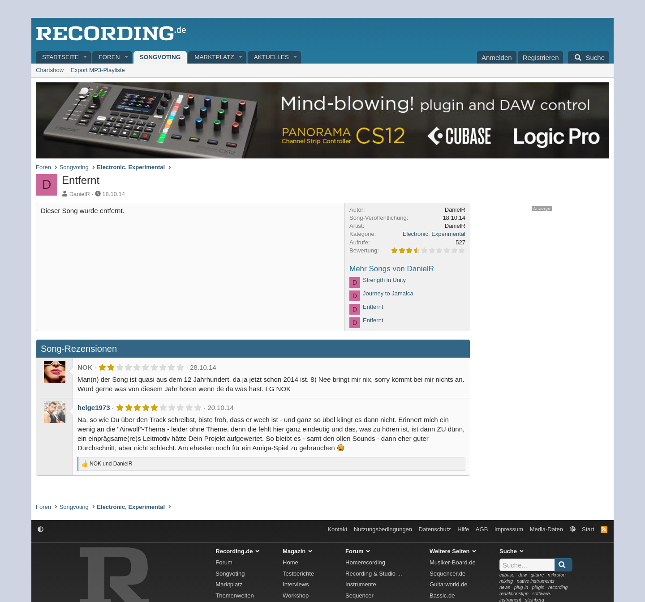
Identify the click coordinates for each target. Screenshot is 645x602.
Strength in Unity (384, 280)
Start (588, 529)
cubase (507, 574)
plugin (538, 587)
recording (558, 587)
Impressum (508, 529)
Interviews (296, 584)
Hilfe (463, 529)
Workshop (296, 595)
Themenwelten (234, 595)
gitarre (537, 574)
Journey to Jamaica (388, 293)
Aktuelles (271, 57)
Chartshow (50, 70)
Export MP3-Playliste (98, 70)
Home (290, 562)
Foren (109, 57)
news (504, 587)
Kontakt (337, 529)
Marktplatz (214, 57)
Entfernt (373, 306)
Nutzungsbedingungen (383, 529)
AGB (482, 529)
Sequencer (359, 595)
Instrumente (360, 584)
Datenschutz (435, 529)
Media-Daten (546, 529)
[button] (85, 57)
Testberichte (298, 573)
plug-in (521, 587)
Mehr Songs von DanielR (391, 269)
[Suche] (588, 57)
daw (522, 574)
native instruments (536, 581)
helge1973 (93, 407)
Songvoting (160, 57)
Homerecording (365, 562)
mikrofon (557, 574)
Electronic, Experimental (434, 234)
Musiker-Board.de (453, 562)
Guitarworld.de (449, 584)
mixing (506, 581)
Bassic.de (442, 595)
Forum (223, 562)
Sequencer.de (447, 573)
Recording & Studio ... (373, 573)
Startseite (60, 57)
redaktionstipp (514, 593)
